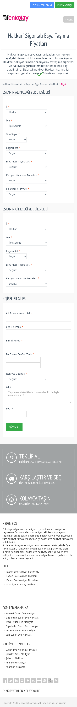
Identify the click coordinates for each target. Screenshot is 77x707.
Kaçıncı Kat (13, 147)
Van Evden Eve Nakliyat (17, 634)
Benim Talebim (42, 5)
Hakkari (54, 84)
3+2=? (9, 408)
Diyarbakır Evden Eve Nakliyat (20, 626)
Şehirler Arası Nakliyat (16, 654)
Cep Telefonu (14, 326)
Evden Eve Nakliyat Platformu (22, 571)
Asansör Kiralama (14, 666)
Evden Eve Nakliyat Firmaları (22, 580)
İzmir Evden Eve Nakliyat (18, 621)
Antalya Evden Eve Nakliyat (19, 630)
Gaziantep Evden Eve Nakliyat (20, 617)
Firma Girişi (64, 5)
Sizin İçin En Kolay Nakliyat (21, 584)
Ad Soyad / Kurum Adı (19, 313)
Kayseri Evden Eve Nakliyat (19, 613)
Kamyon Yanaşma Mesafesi (22, 175)
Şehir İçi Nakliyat (13, 658)
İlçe (9, 120)
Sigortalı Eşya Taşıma (36, 84)
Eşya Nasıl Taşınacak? (19, 161)
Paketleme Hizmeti (17, 188)
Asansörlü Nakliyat (14, 662)
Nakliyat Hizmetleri (12, 84)
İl (7, 106)
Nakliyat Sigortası (17, 373)
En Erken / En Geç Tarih (20, 354)
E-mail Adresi (14, 340)
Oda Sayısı (13, 134)
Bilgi (8, 387)
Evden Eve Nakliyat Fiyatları (21, 576)
